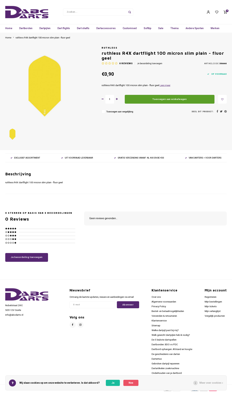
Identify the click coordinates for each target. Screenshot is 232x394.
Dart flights (63, 30)
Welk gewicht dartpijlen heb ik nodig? (171, 336)
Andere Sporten (195, 30)
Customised (130, 30)
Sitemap (156, 327)
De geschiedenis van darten (166, 355)
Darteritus (157, 360)
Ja (112, 383)
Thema (174, 30)
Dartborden (25, 30)
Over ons (156, 298)
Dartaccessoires (106, 30)
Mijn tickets (211, 307)
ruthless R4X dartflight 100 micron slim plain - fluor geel (43, 39)
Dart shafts (83, 30)
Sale (160, 30)
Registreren (210, 298)
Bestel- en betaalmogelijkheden (168, 312)
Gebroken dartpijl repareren (165, 365)
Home (8, 30)
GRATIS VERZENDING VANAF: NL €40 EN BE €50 (139, 159)
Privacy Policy (159, 307)
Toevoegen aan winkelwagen (169, 100)
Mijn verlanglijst (213, 312)
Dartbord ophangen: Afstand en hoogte (172, 350)
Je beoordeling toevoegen (149, 64)
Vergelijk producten (215, 317)
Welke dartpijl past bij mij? (165, 331)
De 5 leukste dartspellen (164, 341)
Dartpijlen (44, 30)
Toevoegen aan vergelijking (119, 113)
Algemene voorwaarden (164, 303)
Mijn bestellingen (213, 303)
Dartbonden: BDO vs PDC (165, 346)
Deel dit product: (203, 113)
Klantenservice (159, 322)
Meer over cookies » (211, 383)
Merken (215, 30)
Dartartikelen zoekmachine (165, 369)
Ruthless (109, 49)
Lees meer (165, 86)
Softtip (147, 30)
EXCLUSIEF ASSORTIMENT (25, 159)
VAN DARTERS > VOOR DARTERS (203, 159)
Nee (131, 383)
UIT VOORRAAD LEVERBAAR (77, 159)
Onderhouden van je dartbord (167, 374)
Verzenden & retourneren (164, 317)
